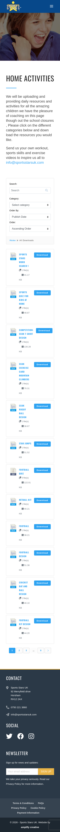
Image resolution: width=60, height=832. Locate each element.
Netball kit (25, 499)
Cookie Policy (38, 808)
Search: (13, 184)
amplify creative (30, 827)
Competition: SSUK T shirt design (26, 333)
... (33, 650)
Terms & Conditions (23, 803)
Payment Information (28, 812)
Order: (12, 222)
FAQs (41, 803)
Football (24, 526)
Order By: (14, 210)
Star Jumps (25, 443)
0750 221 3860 (19, 707)
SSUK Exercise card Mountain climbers (24, 371)
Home (13, 240)
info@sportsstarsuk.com (25, 163)
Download (42, 255)
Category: (14, 198)
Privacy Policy (13, 784)
